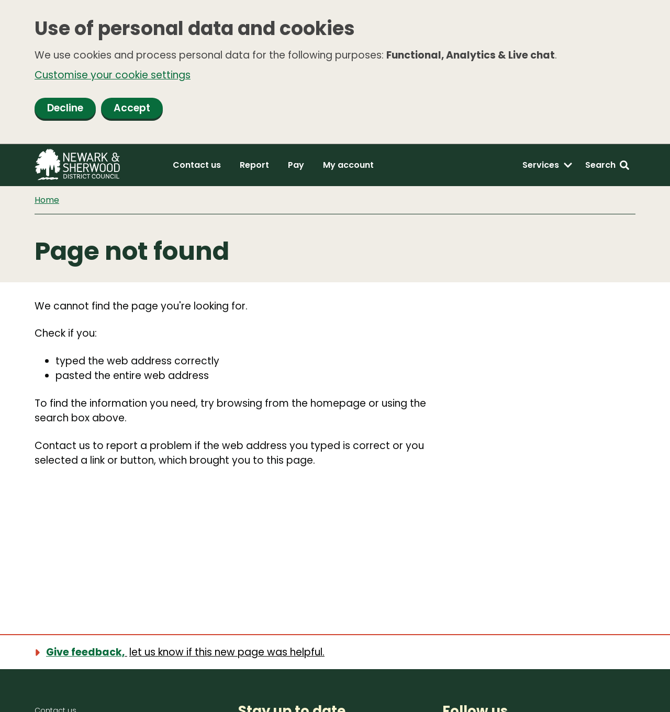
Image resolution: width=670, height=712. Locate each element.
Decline (65, 108)
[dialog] (335, 72)
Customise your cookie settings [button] (113, 75)
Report (254, 165)
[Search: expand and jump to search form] (607, 165)
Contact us (197, 165)
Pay (296, 165)
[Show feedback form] (186, 652)
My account (348, 165)
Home (47, 200)
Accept (132, 108)
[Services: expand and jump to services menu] (547, 165)
